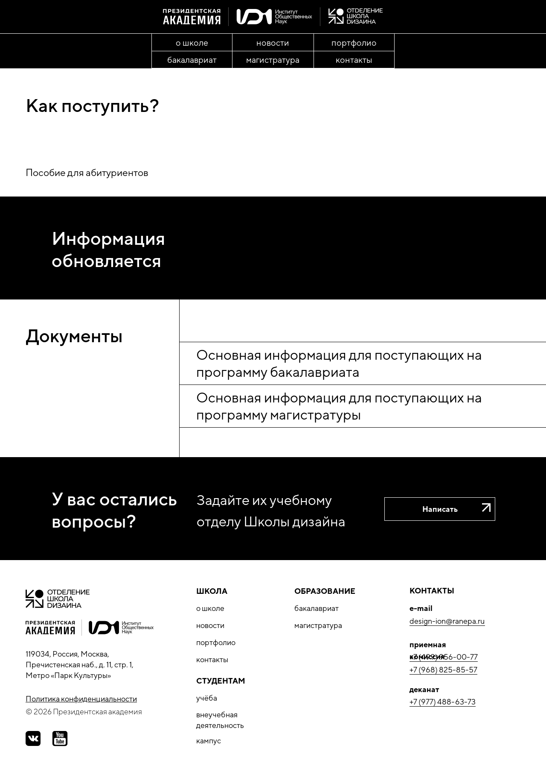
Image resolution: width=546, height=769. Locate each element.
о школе (210, 608)
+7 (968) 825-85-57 (443, 669)
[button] (439, 509)
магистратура (318, 625)
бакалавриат (316, 608)
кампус (208, 740)
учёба (206, 697)
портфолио (215, 642)
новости (210, 625)
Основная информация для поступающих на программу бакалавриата (339, 363)
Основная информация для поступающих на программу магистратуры (339, 406)
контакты (212, 659)
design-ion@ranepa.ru (447, 620)
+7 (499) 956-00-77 (444, 656)
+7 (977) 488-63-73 (443, 701)
